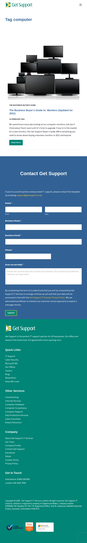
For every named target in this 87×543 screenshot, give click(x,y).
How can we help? (14, 264)
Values (8, 456)
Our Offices (10, 367)
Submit (11, 313)
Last (46, 214)
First (7, 214)
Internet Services (13, 400)
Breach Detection (13, 422)
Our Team (9, 441)
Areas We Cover (12, 381)
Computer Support (14, 411)
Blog (7, 374)
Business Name (13, 221)
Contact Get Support (15, 449)
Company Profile (13, 445)
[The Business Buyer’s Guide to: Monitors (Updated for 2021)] (43, 71)
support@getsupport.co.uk (29, 195)
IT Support (10, 356)
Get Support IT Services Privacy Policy (47, 297)
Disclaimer (10, 452)
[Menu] (80, 5)
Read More (17, 143)
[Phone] (28, 256)
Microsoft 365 (11, 363)
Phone (9, 250)
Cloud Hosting (12, 397)
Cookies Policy (12, 460)
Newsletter (10, 377)
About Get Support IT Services (19, 438)
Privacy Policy (11, 463)
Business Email (13, 235)
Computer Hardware (14, 404)
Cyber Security (11, 359)
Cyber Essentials (13, 419)
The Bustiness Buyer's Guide (22, 105)
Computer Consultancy (16, 408)
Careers (8, 370)
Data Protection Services (16, 415)
